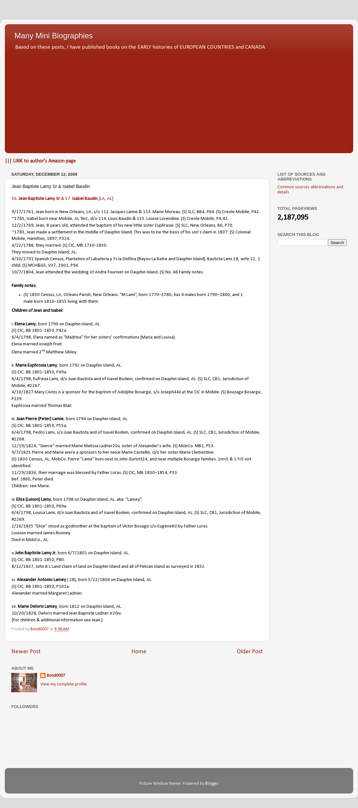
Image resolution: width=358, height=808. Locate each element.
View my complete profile (63, 684)
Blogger (211, 784)
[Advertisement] (179, 100)
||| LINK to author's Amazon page (40, 161)
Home (138, 652)
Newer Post (26, 652)
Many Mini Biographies (54, 35)
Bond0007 (56, 676)
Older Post (250, 652)
